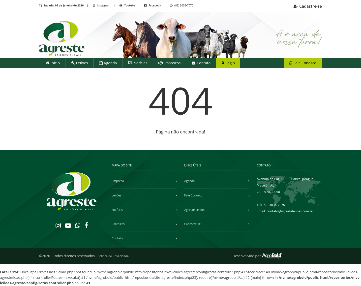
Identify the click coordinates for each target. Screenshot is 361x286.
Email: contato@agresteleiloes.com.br (285, 211)
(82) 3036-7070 (181, 5)
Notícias (137, 62)
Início (53, 62)
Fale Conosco (302, 62)
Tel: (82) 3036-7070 (271, 204)
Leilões (79, 62)
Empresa (118, 181)
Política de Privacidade (113, 256)
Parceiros (169, 62)
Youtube (128, 5)
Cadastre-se (308, 6)
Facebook (153, 5)
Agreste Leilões (194, 210)
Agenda (108, 62)
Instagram (102, 5)
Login (228, 62)
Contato (201, 62)
